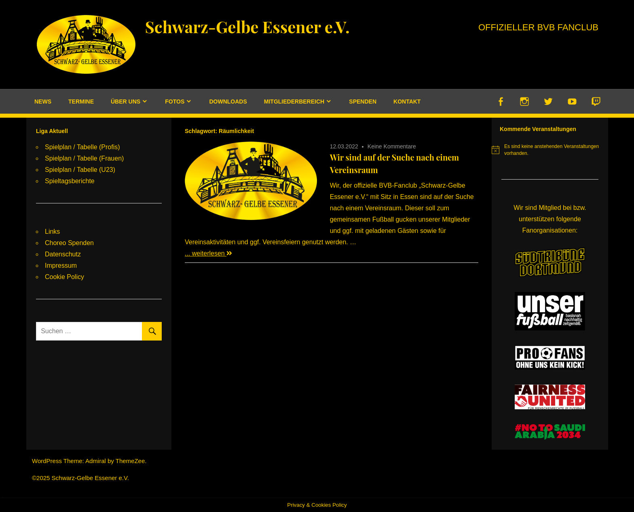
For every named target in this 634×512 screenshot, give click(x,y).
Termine (81, 101)
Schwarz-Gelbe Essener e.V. (247, 26)
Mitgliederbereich (294, 101)
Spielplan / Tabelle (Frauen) (84, 158)
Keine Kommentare (392, 146)
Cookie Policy (64, 276)
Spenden (362, 101)
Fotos (174, 101)
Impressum (61, 265)
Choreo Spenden (69, 242)
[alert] (550, 150)
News (42, 101)
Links (52, 231)
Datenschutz (63, 254)
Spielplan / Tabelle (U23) (80, 169)
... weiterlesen (208, 253)
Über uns (125, 101)
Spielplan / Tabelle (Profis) (82, 147)
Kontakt (407, 101)
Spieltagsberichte (70, 181)
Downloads (228, 101)
